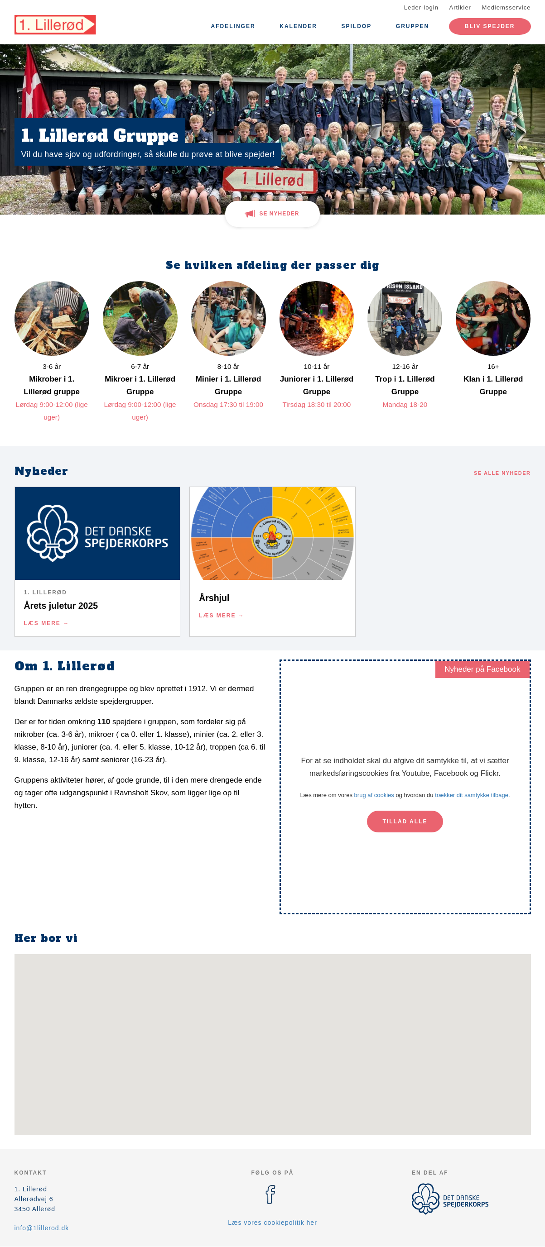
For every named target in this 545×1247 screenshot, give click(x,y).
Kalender (298, 26)
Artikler (460, 7)
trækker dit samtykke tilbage (471, 795)
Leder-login (421, 7)
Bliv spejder (490, 26)
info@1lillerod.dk (41, 1228)
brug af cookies (374, 795)
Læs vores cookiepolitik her (272, 1222)
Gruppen (412, 26)
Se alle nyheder (502, 473)
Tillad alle (405, 821)
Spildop (357, 26)
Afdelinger (233, 26)
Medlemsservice (506, 7)
